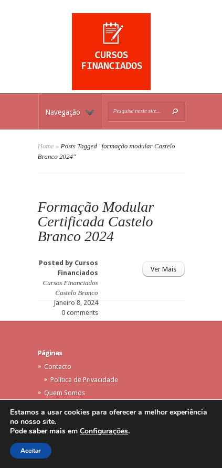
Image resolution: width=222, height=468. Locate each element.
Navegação (69, 112)
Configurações (104, 431)
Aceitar (30, 451)
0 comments (79, 313)
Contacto (57, 367)
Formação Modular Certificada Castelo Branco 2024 (96, 221)
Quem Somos (64, 393)
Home (46, 146)
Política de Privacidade (84, 380)
